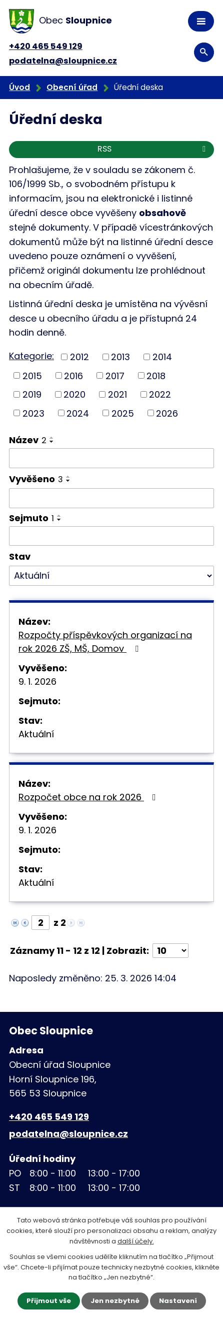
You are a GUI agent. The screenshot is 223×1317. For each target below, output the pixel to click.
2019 (32, 394)
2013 (120, 357)
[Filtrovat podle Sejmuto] (111, 536)
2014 (162, 357)
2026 (167, 413)
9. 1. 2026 (37, 681)
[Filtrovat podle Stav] (111, 576)
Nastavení (178, 1300)
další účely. (136, 1241)
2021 (117, 394)
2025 (123, 413)
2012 (79, 357)
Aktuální (36, 734)
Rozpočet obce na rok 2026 (89, 797)
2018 (156, 375)
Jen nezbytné (115, 1300)
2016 (73, 375)
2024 (77, 413)
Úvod (19, 87)
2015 (32, 375)
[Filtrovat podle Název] (111, 458)
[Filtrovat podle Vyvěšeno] (111, 498)
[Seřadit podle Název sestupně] (52, 442)
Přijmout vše (48, 1300)
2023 (33, 413)
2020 (75, 394)
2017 (115, 375)
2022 (160, 394)
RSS (153, 149)
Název (27, 440)
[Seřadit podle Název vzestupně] (52, 438)
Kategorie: (31, 356)
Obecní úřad (72, 87)
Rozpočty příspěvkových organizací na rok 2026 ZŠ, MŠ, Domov (105, 642)
